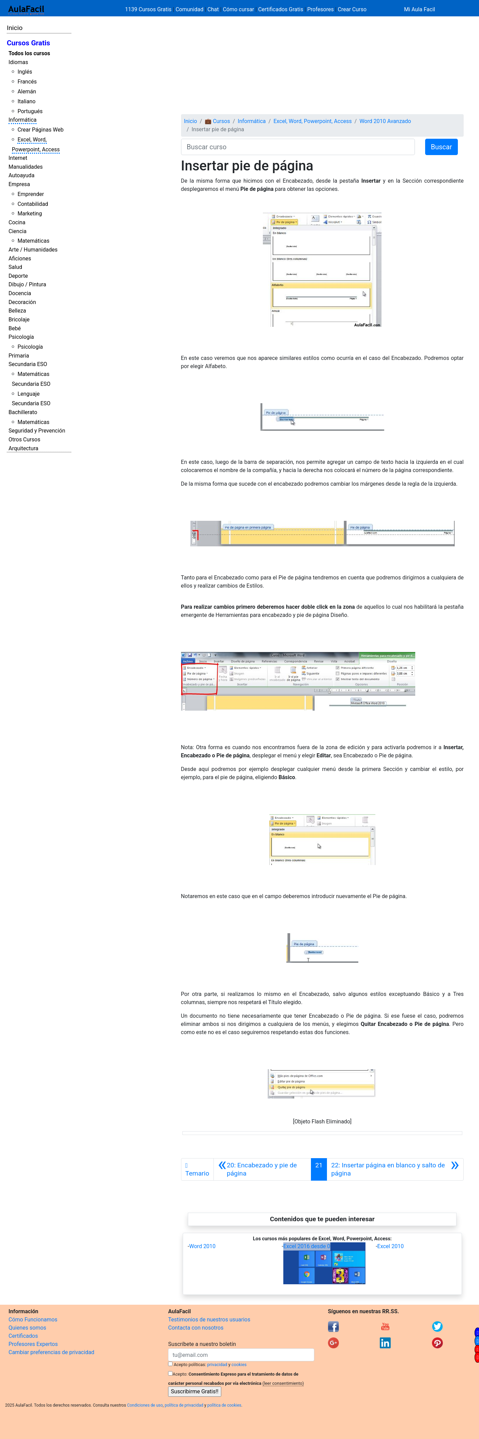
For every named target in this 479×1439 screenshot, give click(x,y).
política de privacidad (184, 1405)
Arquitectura (23, 448)
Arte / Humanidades (33, 249)
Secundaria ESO (28, 364)
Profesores (320, 9)
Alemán (26, 91)
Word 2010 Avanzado (385, 121)
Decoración (22, 302)
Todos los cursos (29, 53)
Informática (22, 120)
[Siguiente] (395, 1169)
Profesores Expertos (33, 1344)
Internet (18, 158)
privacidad (217, 1364)
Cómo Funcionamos (33, 1319)
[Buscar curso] (298, 147)
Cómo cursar (238, 9)
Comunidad (190, 9)
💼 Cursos (217, 121)
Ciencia (18, 231)
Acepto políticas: (190, 1364)
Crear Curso (352, 9)
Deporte (18, 276)
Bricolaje (19, 319)
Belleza (17, 310)
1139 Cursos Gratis (149, 9)
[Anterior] (262, 1169)
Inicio (15, 28)
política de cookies (224, 1405)
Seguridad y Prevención (37, 430)
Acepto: (180, 1374)
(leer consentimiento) (283, 1383)
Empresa (19, 184)
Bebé (15, 328)
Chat (213, 9)
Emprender (30, 194)
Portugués (30, 111)
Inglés (24, 72)
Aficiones (20, 258)
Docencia (20, 293)
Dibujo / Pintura (27, 284)
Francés (26, 81)
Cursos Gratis (28, 43)
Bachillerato (23, 412)
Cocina (17, 222)
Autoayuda (21, 175)
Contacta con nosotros (195, 1327)
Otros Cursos (24, 439)
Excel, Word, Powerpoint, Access (312, 121)
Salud (15, 267)
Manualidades (26, 167)
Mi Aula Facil (419, 9)
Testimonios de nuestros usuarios (209, 1319)
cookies (238, 1364)
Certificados (23, 1336)
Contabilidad (32, 204)
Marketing (29, 213)
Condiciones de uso (145, 1405)
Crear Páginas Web (40, 129)
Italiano (26, 101)
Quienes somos (27, 1327)
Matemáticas (33, 241)
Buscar (441, 147)
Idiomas (18, 62)
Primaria (19, 355)
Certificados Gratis (280, 9)
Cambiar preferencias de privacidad (51, 1352)
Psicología (21, 337)
